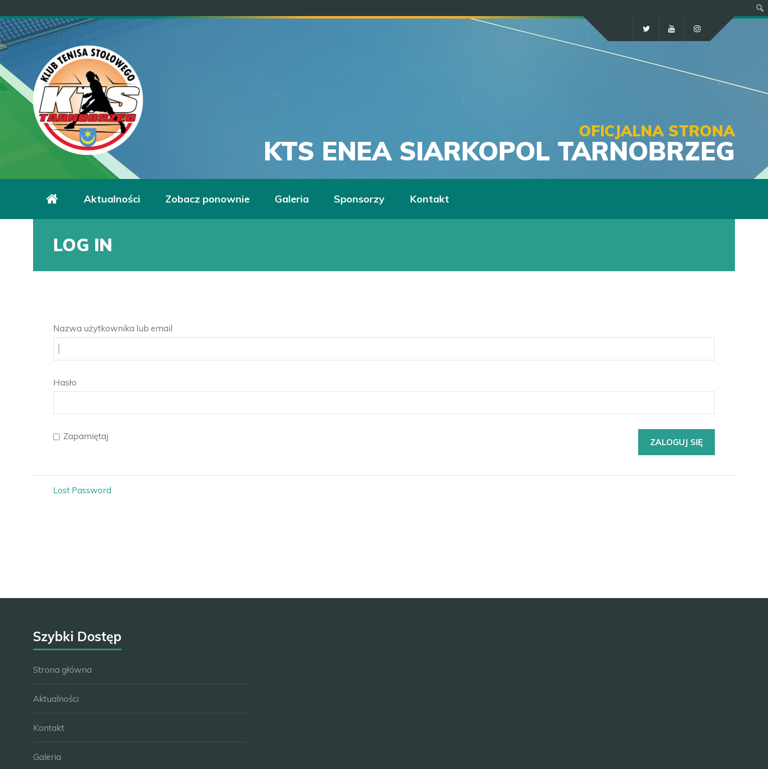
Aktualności (112, 199)
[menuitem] (760, 8)
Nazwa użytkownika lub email (112, 328)
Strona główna (62, 669)
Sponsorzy (359, 199)
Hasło (65, 382)
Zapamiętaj (85, 436)
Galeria (292, 199)
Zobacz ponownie (207, 199)
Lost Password (82, 490)
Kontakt (429, 199)
